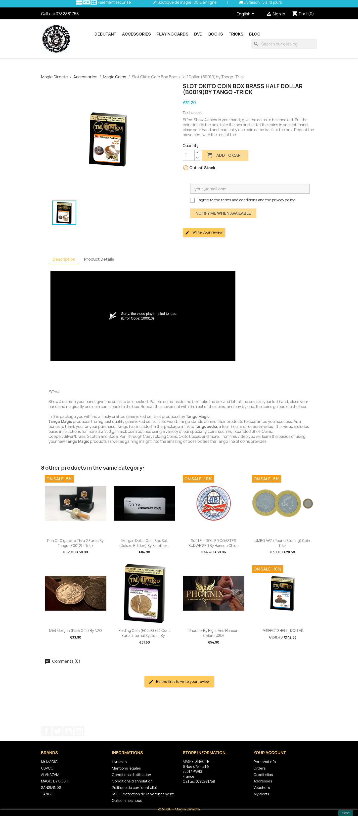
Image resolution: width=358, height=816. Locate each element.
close (346, 813)
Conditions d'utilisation (131, 774)
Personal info (265, 761)
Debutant (105, 34)
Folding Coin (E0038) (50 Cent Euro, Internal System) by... (144, 633)
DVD (198, 34)
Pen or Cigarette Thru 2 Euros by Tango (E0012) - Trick (75, 543)
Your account (270, 752)
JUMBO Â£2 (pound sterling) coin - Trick (282, 543)
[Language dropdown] (246, 14)
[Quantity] (189, 155)
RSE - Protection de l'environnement (143, 794)
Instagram (79, 731)
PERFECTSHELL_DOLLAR (282, 630)
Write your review (204, 232)
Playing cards (172, 34)
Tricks (236, 34)
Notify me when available (223, 213)
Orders (260, 768)
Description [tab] (63, 259)
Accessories (136, 34)
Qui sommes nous (127, 800)
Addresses (263, 781)
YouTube (68, 731)
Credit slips (263, 774)
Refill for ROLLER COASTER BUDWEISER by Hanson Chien (213, 543)
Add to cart (225, 155)
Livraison (119, 761)
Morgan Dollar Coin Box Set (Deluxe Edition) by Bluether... (144, 543)
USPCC (47, 768)
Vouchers (262, 787)
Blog (254, 34)
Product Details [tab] (99, 259)
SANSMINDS (51, 787)
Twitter (57, 731)
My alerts (261, 794)
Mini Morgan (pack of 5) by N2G (75, 630)
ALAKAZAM (50, 774)
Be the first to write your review (179, 681)
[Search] (284, 44)
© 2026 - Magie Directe (179, 809)
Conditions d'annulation (132, 781)
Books (215, 34)
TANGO (47, 794)
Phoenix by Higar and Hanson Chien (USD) (213, 633)
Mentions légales (126, 768)
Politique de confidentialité (134, 787)
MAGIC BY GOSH (54, 781)
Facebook (46, 731)
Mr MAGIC (49, 761)
